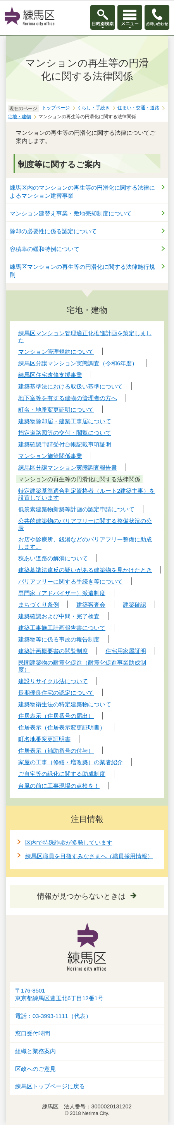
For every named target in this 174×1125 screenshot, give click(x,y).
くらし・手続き (93, 107)
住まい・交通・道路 (138, 107)
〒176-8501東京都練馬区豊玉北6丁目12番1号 (59, 995)
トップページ (56, 107)
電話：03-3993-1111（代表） (53, 1016)
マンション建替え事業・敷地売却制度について (71, 213)
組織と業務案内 (35, 1051)
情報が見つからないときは (81, 896)
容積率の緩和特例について (44, 249)
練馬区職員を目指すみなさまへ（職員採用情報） (89, 856)
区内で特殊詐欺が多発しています (68, 842)
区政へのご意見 (35, 1069)
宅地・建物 (19, 116)
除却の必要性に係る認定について (53, 231)
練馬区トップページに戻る (50, 1086)
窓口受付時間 (32, 1033)
